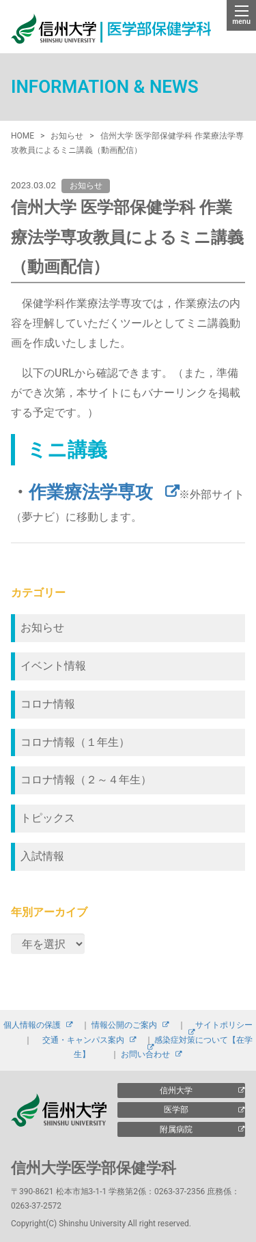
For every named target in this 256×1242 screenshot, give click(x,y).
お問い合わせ (145, 1054)
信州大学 (176, 1090)
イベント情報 (53, 665)
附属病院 (176, 1129)
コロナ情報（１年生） (75, 742)
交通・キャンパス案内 (83, 1040)
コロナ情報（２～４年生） (86, 779)
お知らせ (42, 627)
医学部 (176, 1109)
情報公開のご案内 (124, 1025)
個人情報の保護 (32, 1025)
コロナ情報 (47, 703)
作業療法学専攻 (91, 492)
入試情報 (42, 856)
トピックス (47, 817)
